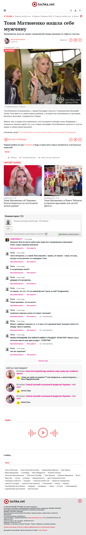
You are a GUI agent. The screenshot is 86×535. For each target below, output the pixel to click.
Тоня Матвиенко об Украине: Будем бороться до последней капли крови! (21, 203)
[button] (75, 10)
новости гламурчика (61, 481)
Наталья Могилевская (14, 475)
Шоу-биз (8, 478)
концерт (27, 481)
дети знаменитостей (56, 478)
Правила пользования (10, 527)
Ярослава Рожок (18, 39)
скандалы (42, 486)
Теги (7, 463)
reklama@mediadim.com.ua (35, 517)
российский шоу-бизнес (15, 486)
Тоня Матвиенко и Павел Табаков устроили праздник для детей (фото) (63, 203)
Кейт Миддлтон (38, 473)
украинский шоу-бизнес (15, 489)
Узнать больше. (43, 530)
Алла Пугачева (11, 470)
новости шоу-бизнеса (50, 158)
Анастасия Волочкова (30, 470)
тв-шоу (60, 486)
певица (13, 158)
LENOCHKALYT (16, 239)
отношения (47, 483)
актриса (26, 478)
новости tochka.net (41, 481)
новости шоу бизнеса (31, 483)
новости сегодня (12, 483)
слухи (51, 486)
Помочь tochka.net (23, 16)
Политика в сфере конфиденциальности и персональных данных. (36, 527)
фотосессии (33, 489)
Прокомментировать (17, 248)
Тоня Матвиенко (29, 158)
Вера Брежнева (11, 473)
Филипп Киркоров (65, 475)
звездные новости (13, 481)
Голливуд (25, 473)
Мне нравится (31, 248)
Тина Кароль (49, 475)
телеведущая (71, 486)
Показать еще (43, 361)
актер (17, 478)
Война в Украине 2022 (43, 16)
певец (57, 483)
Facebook (28, 145)
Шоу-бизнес (9, 50)
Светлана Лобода (34, 475)
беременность (38, 478)
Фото (78, 475)
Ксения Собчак (54, 473)
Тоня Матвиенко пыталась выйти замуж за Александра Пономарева (47, 132)
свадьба (31, 486)
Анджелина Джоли (50, 470)
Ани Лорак (65, 470)
